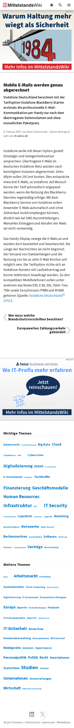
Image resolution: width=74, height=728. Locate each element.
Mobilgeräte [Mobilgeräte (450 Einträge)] (12, 647)
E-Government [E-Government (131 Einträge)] (13, 477)
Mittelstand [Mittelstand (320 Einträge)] (58, 638)
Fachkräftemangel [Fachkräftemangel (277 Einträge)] (37, 607)
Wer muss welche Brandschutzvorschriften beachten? (35, 317)
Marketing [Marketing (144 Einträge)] (61, 516)
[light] (51, 5)
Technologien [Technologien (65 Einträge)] (20, 547)
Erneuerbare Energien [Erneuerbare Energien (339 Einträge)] (53, 597)
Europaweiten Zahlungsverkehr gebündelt (41, 330)
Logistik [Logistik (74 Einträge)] (48, 516)
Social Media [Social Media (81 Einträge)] (35, 537)
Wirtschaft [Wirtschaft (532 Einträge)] (12, 688)
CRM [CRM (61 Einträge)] (19, 455)
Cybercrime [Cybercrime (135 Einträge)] (35, 455)
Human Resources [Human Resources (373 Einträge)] (21, 496)
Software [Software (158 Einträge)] (50, 536)
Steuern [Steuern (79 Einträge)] (7, 547)
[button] (60, 5)
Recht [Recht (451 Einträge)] (44, 657)
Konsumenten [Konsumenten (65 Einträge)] (9, 516)
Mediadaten (63, 722)
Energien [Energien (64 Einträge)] (28, 477)
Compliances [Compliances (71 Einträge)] (9, 455)
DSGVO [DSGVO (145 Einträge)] (39, 466)
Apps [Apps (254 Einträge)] (5, 577)
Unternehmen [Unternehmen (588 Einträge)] (15, 678)
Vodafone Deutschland (45, 295)
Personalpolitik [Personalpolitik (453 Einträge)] (14, 657)
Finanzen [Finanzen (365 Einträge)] (53, 608)
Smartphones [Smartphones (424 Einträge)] (59, 657)
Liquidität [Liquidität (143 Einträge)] (25, 516)
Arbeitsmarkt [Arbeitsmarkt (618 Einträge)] (26, 576)
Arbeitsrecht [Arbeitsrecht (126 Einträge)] (11, 445)
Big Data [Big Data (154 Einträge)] (44, 444)
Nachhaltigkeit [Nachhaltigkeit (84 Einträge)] (11, 527)
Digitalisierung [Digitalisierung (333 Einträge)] (12, 597)
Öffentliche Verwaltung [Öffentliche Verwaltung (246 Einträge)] (31, 689)
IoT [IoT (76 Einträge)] (35, 506)
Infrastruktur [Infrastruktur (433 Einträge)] (17, 505)
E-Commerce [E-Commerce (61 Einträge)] (50, 467)
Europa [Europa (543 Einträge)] (9, 607)
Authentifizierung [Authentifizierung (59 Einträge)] (28, 445)
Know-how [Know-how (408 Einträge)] (36, 629)
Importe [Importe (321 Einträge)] (32, 618)
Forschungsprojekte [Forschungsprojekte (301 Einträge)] (14, 618)
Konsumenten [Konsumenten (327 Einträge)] (41, 638)
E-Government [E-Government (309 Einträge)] (31, 597)
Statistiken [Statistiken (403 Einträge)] (11, 668)
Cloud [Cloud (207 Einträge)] (56, 444)
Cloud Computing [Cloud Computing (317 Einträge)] (35, 587)
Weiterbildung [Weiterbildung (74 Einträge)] (51, 547)
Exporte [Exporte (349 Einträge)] (22, 608)
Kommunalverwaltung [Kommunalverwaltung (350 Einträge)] (17, 638)
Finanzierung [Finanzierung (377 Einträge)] (17, 488)
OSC (8, 300)
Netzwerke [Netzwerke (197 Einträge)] (30, 526)
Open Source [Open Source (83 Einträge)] (47, 527)
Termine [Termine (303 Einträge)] (44, 668)
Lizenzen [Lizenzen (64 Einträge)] (38, 516)
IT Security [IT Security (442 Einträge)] (55, 505)
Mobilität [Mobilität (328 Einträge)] (28, 648)
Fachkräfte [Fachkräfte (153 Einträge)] (42, 477)
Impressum (48, 722)
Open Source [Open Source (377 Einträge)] (43, 648)
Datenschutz (32, 722)
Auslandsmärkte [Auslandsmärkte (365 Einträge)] (13, 587)
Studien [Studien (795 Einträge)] (29, 667)
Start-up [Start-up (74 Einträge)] (62, 537)
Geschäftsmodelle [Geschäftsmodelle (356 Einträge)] (50, 488)
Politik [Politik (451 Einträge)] (33, 657)
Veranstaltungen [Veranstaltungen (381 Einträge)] (40, 679)
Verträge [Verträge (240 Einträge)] (35, 547)
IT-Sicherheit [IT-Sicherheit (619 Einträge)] (15, 629)
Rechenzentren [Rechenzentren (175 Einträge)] (15, 536)
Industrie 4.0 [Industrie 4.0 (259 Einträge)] (43, 618)
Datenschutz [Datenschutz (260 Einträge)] (53, 587)
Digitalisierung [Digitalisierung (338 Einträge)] (18, 466)
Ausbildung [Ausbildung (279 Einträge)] (45, 576)
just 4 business (14, 722)
